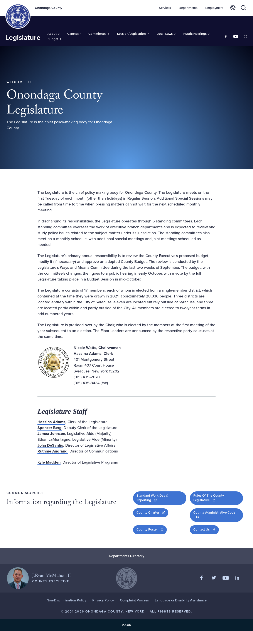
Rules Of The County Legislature (215, 497)
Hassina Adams (51, 422)
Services (165, 7)
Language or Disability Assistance (181, 600)
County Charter (152, 512)
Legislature (22, 37)
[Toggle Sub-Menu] (53, 34)
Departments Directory (126, 555)
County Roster (152, 529)
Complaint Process (134, 600)
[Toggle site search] (243, 8)
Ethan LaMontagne (53, 439)
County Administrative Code (214, 514)
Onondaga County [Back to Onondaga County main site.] (48, 7)
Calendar (74, 33)
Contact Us (201, 529)
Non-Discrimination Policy (66, 600)
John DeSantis (50, 445)
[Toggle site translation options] (233, 8)
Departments (188, 7)
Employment (214, 7)
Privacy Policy (103, 600)
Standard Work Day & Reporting (158, 497)
